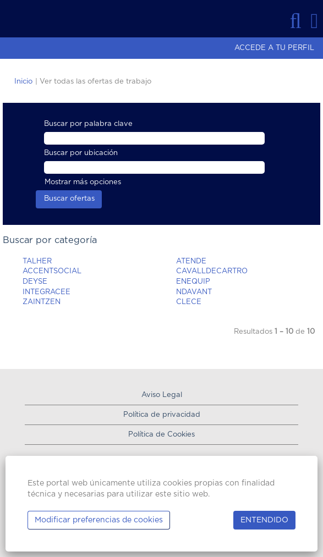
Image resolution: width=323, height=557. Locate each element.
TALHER (37, 261)
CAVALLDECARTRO (212, 271)
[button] (314, 20)
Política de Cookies (161, 434)
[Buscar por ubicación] (154, 167)
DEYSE (35, 281)
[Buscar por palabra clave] (154, 138)
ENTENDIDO (264, 520)
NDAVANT (194, 292)
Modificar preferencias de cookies (99, 520)
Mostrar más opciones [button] (83, 182)
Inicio (23, 81)
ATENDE (191, 261)
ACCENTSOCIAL (52, 271)
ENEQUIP (193, 281)
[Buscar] (295, 20)
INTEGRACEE (46, 292)
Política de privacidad (161, 414)
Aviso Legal (161, 395)
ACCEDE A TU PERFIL (274, 48)
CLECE (188, 302)
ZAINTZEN (42, 302)
